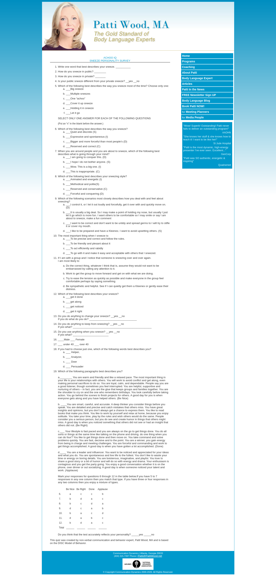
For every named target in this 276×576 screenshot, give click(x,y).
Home (186, 55)
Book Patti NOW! (193, 106)
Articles (187, 83)
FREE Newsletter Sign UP (199, 95)
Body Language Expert (197, 78)
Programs (188, 61)
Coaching (188, 67)
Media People (193, 117)
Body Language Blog (196, 100)
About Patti (189, 72)
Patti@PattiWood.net (150, 555)
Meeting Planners (195, 111)
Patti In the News (193, 89)
